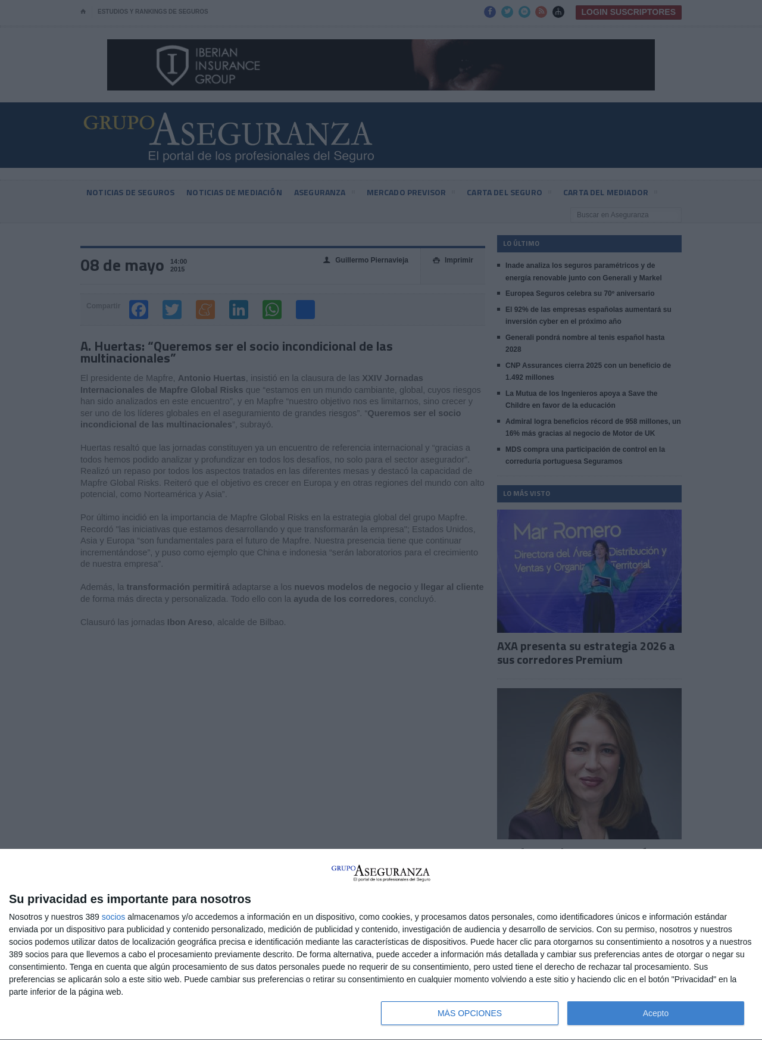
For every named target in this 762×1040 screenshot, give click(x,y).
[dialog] (381, 945)
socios (114, 917)
